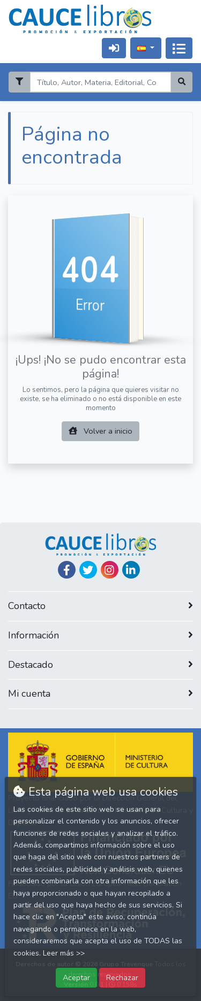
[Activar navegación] (179, 48)
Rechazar (122, 977)
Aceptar (76, 977)
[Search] (100, 82)
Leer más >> (64, 953)
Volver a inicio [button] (100, 431)
